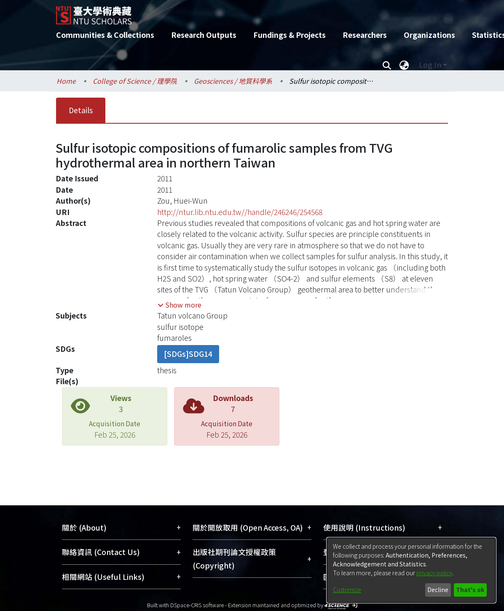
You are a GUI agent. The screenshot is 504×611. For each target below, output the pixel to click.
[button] (179, 304)
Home (66, 81)
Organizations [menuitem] (429, 34)
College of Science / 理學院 (135, 81)
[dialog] (411, 570)
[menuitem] (404, 64)
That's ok (470, 589)
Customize (347, 589)
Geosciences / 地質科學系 (233, 81)
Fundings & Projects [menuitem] (289, 34)
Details (81, 110)
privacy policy (434, 572)
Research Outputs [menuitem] (203, 34)
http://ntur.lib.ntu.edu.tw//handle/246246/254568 (239, 212)
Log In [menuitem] (430, 64)
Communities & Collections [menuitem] (105, 34)
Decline (437, 589)
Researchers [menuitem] (365, 34)
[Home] (244, 12)
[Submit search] (386, 65)
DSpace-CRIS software (197, 605)
